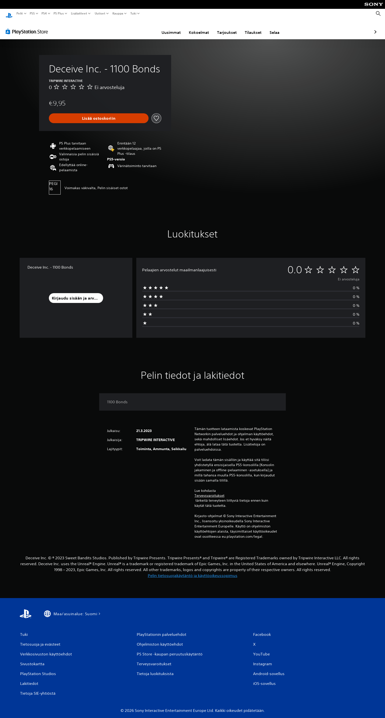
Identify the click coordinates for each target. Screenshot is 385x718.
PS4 (44, 13)
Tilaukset (224, 27)
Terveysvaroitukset (209, 491)
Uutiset (100, 13)
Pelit (19, 13)
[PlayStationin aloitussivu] (9, 13)
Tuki (133, 13)
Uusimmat (142, 27)
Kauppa (117, 13)
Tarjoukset (198, 27)
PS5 (32, 13)
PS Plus (59, 13)
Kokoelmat (170, 27)
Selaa (246, 27)
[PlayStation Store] (28, 27)
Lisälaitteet (79, 13)
